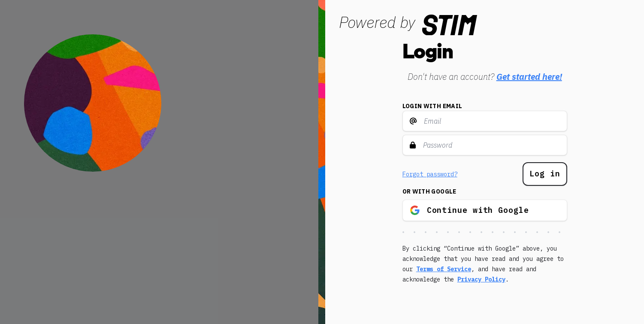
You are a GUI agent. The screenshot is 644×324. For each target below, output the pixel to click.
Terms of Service (443, 269)
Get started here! (529, 76)
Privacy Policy (481, 279)
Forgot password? (429, 174)
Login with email (432, 106)
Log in (544, 174)
